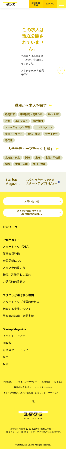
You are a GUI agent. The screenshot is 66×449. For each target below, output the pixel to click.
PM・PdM (53, 114)
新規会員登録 (36, 4)
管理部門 (38, 120)
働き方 (7, 342)
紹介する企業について (17, 308)
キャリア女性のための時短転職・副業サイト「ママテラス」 (32, 393)
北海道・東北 (12, 157)
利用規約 (8, 382)
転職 (5, 363)
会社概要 (58, 382)
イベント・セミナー (15, 335)
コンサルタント (43, 127)
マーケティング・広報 (17, 127)
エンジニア (21, 120)
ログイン (50, 4)
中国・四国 (21, 164)
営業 (7, 120)
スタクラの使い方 (14, 267)
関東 (27, 157)
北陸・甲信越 (53, 157)
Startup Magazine (14, 329)
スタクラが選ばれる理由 (18, 295)
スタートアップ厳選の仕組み (21, 301)
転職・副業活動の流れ (17, 274)
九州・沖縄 (39, 164)
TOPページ (10, 227)
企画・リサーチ (13, 133)
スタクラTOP (28, 70)
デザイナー (51, 133)
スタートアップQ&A (16, 246)
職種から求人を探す (30, 105)
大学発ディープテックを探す (31, 149)
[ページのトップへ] (61, 70)
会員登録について (14, 260)
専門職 (8, 140)
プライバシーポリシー (26, 382)
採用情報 (46, 382)
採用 (5, 356)
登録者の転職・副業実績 (18, 315)
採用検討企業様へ (22, 387)
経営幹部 (10, 114)
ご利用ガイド (11, 240)
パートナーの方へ (43, 387)
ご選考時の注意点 (14, 281)
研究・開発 (34, 133)
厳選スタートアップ (15, 349)
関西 (7, 164)
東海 (37, 157)
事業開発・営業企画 (31, 114)
